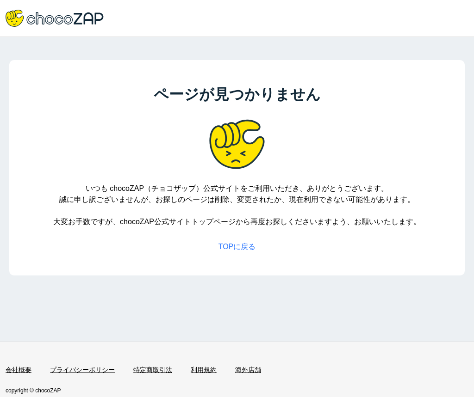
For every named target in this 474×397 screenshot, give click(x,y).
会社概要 (18, 369)
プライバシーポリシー (82, 369)
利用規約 (204, 369)
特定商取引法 (152, 369)
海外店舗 (248, 369)
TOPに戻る (237, 246)
